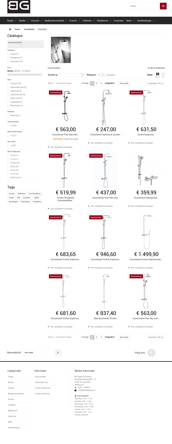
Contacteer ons (41, 382)
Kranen (75, 20)
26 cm (14, 170)
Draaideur (27, 198)
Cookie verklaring (42, 394)
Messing (15, 115)
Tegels (11, 20)
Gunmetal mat (17, 94)
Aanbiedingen (145, 20)
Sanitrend (16, 61)
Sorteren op (53, 75)
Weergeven (91, 75)
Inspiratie (118, 20)
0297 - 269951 (84, 387)
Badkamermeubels (56, 20)
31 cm (14, 174)
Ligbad (36, 198)
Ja (13, 125)
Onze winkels (40, 377)
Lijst (163, 75)
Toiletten (88, 20)
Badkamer (22, 194)
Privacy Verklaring (42, 388)
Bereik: (10, 71)
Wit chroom (16, 106)
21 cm (14, 159)
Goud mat (16, 91)
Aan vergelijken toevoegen (61, 147)
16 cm (14, 155)
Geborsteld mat (18, 87)
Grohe (14, 54)
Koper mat (16, 98)
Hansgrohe (16, 58)
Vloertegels (25, 202)
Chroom (15, 83)
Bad (18, 198)
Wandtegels (13, 202)
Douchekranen (29, 29)
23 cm (14, 163)
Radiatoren (104, 20)
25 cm (14, 166)
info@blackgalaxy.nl (86, 390)
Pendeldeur (37, 202)
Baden (23, 20)
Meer (130, 20)
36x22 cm (16, 177)
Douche (36, 20)
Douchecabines (35, 194)
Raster (157, 75)
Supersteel (16, 102)
